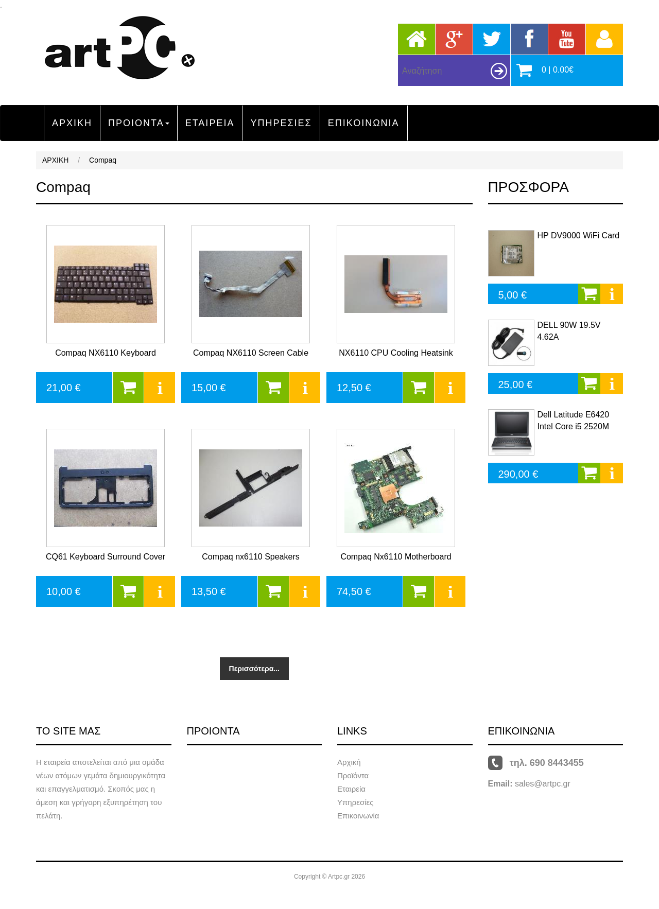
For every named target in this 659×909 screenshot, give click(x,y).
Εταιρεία (351, 788)
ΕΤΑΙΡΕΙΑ (210, 123)
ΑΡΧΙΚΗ (72, 123)
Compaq (102, 160)
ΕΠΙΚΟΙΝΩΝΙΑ (364, 123)
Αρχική (349, 762)
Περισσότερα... (254, 669)
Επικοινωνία (358, 815)
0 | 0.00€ (558, 69)
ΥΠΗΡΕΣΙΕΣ (280, 123)
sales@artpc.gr (542, 783)
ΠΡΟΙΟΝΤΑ (138, 123)
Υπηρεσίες (355, 802)
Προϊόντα (353, 775)
